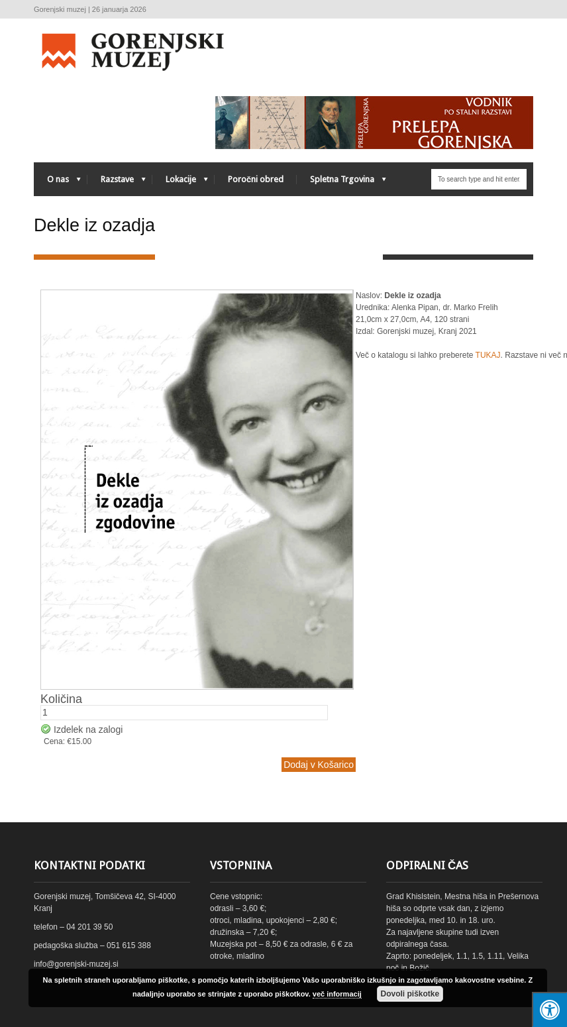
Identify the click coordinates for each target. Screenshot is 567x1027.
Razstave (116, 182)
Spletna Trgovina (341, 182)
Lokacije (180, 182)
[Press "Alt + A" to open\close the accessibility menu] (549, 1009)
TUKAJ (488, 355)
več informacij (337, 994)
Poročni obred (256, 179)
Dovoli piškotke (409, 994)
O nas (57, 182)
